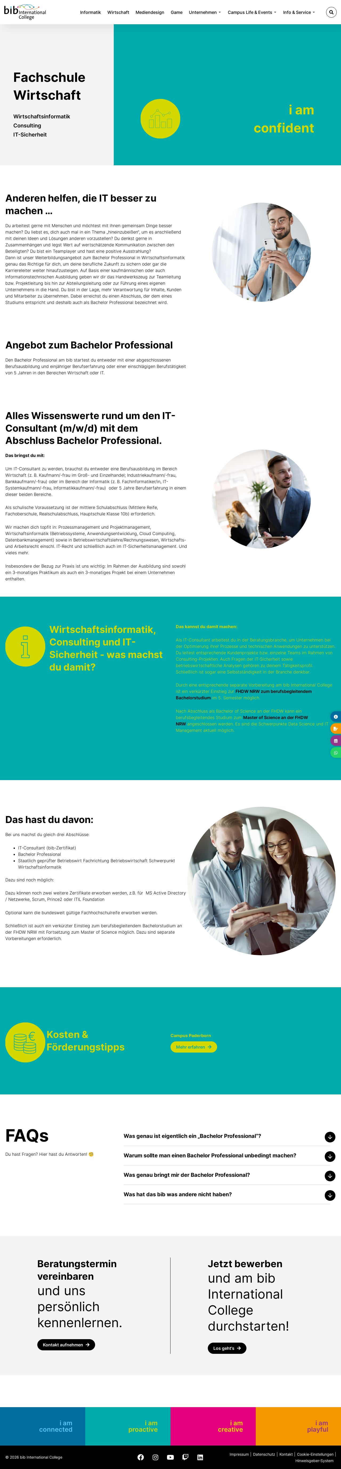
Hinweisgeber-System (314, 1460)
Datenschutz (264, 1454)
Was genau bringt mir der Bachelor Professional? (187, 1175)
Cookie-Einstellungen (315, 1454)
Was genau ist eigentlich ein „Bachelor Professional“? (192, 1136)
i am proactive (143, 1426)
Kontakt (286, 1454)
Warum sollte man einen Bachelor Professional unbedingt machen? (210, 1155)
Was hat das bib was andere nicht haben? (178, 1194)
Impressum (239, 1454)
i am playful (317, 1426)
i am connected (55, 1426)
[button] (331, 12)
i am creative (230, 1426)
